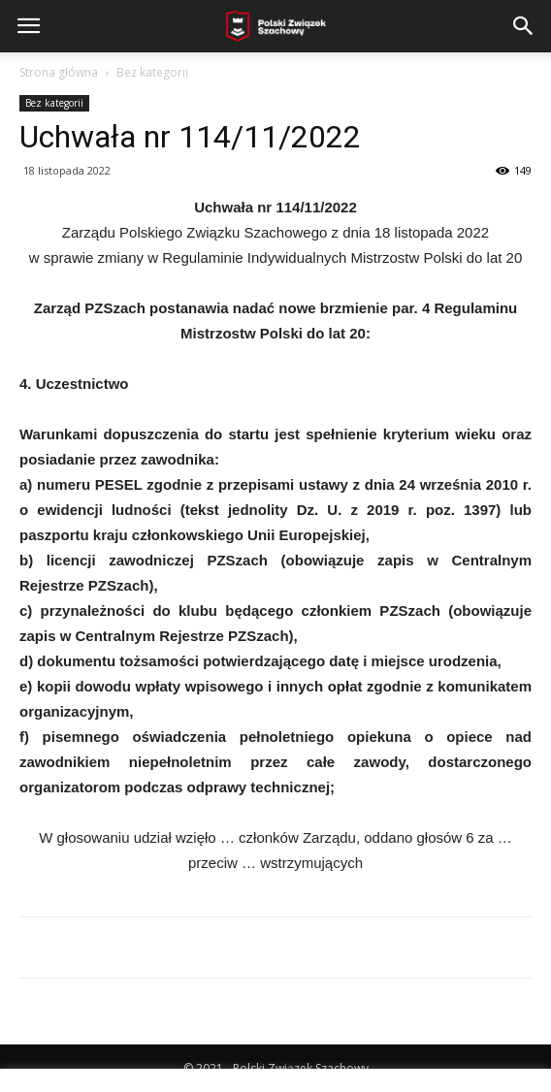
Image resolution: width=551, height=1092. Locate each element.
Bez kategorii (152, 72)
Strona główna (58, 72)
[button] (524, 26)
